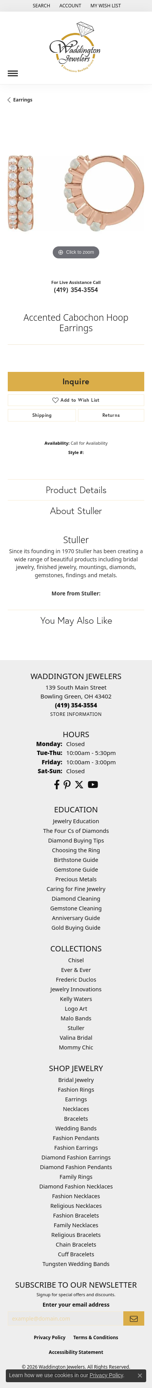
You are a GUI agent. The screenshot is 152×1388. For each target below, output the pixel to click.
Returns (111, 415)
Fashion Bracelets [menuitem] (76, 1215)
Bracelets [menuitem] (76, 1118)
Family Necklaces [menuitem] (76, 1225)
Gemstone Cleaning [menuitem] (76, 908)
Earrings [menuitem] (76, 1099)
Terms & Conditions (95, 1337)
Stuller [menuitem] (75, 1028)
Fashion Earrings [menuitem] (76, 1147)
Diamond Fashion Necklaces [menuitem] (76, 1186)
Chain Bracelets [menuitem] (76, 1244)
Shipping (42, 415)
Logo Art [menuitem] (76, 1008)
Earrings (23, 99)
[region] (76, 193)
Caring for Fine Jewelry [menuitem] (76, 889)
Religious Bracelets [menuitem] (75, 1234)
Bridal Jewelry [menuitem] (76, 1080)
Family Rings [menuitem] (76, 1176)
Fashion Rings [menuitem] (76, 1089)
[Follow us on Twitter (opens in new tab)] (79, 784)
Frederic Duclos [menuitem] (76, 979)
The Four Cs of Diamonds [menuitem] (76, 830)
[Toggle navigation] (13, 70)
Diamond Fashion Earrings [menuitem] (76, 1157)
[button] (40, 6)
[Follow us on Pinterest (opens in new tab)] (67, 784)
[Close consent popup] (140, 1375)
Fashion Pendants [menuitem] (76, 1138)
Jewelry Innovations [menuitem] (76, 989)
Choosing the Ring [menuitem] (76, 850)
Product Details (76, 489)
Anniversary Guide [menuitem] (76, 918)
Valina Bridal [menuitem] (76, 1037)
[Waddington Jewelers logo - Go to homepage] (76, 47)
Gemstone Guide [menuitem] (76, 869)
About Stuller (76, 510)
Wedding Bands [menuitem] (76, 1128)
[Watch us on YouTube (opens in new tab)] (93, 784)
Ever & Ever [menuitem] (76, 969)
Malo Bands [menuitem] (75, 1018)
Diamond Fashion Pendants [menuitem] (76, 1167)
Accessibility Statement (76, 1352)
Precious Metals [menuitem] (76, 879)
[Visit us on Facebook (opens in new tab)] (57, 784)
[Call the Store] (76, 705)
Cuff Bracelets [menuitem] (76, 1254)
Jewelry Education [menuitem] (76, 821)
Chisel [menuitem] (76, 960)
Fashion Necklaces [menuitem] (76, 1196)
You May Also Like (76, 620)
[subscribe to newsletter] (133, 1318)
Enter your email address (76, 1304)
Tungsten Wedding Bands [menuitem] (76, 1264)
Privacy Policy (50, 1337)
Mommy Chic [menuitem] (76, 1047)
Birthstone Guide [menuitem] (76, 859)
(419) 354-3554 (76, 290)
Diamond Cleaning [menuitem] (76, 898)
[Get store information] (76, 714)
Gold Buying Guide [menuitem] (76, 927)
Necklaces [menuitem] (76, 1109)
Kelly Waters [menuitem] (76, 999)
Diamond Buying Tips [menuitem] (76, 840)
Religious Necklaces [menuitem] (76, 1205)
